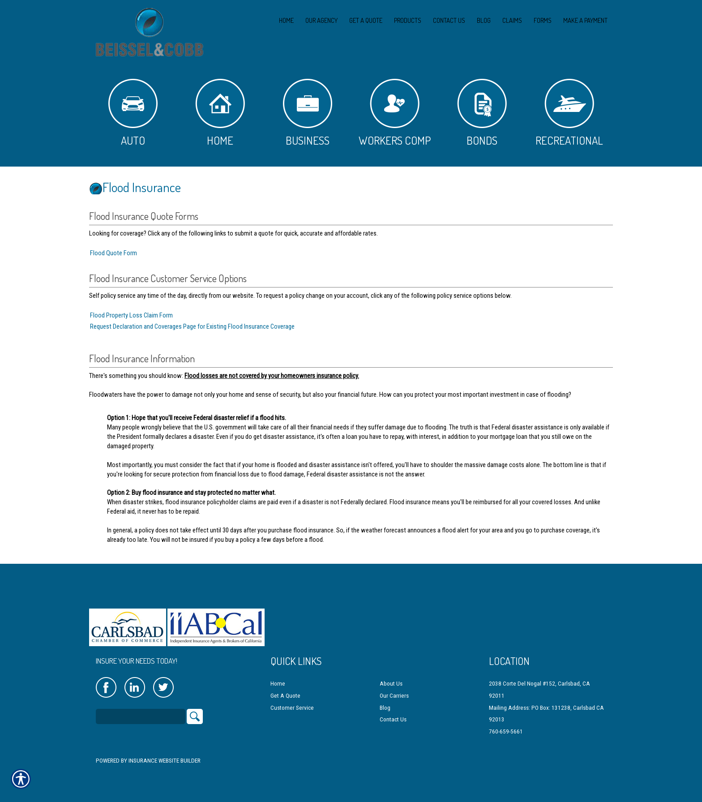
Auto (133, 113)
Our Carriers (394, 688)
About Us (391, 676)
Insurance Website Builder (164, 753)
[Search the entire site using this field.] (140, 708)
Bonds (482, 113)
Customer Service (292, 699)
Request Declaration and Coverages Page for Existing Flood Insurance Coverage (192, 326)
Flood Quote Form (113, 253)
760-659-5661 (506, 723)
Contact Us (393, 711)
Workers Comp (395, 113)
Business (307, 113)
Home (220, 113)
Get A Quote (285, 688)
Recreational (569, 113)
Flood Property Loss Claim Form (131, 315)
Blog (385, 699)
